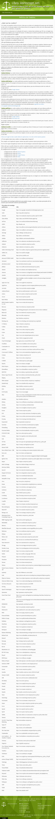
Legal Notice (41, 808)
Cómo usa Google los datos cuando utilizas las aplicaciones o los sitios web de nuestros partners (23, 136)
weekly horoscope (24, 805)
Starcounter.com (15, 118)
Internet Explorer (21, 151)
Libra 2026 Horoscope (25, 812)
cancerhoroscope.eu (24, 807)
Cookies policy (42, 807)
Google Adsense (15, 89)
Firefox (19, 153)
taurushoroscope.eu (24, 808)
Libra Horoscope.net (26, 3)
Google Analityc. (16, 116)
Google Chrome (21, 155)
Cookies (4, 818)
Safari (18, 156)
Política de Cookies (27, 17)
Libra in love (23, 810)
